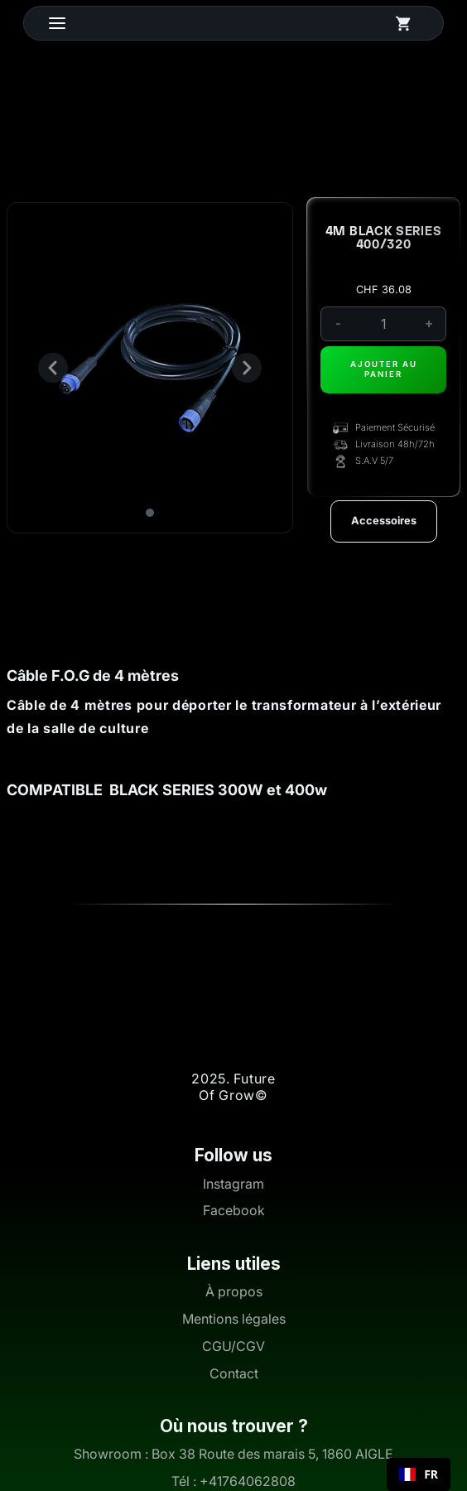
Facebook (234, 1210)
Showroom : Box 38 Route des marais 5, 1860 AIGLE (233, 1454)
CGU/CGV (233, 1346)
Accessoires (383, 520)
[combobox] (418, 1474)
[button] (73, 23)
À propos (233, 1292)
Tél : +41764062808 (233, 1481)
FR (418, 1474)
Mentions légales (234, 1319)
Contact (233, 1374)
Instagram (233, 1184)
